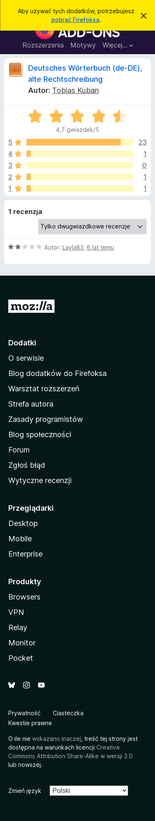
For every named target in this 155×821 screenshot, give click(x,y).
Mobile (20, 538)
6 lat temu (100, 247)
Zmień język (24, 790)
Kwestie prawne (30, 722)
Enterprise (25, 554)
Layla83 (72, 247)
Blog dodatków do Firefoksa (57, 373)
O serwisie (26, 358)
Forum (19, 449)
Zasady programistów (45, 419)
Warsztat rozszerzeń (43, 388)
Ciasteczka (68, 712)
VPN (16, 612)
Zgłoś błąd (26, 465)
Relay (17, 627)
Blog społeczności (39, 434)
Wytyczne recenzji (40, 480)
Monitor (22, 642)
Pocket (20, 658)
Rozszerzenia (43, 45)
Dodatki (22, 342)
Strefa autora (30, 404)
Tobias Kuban (75, 90)
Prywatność (24, 712)
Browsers (24, 597)
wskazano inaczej (56, 738)
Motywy (83, 45)
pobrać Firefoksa (75, 19)
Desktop (23, 523)
